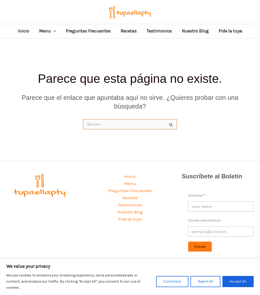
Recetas (129, 31)
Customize (172, 281)
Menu (49, 31)
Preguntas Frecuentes (89, 31)
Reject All (205, 281)
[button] (55, 31)
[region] (130, 277)
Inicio (25, 31)
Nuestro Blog (193, 31)
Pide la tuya (228, 31)
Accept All (238, 281)
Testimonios (158, 31)
